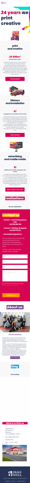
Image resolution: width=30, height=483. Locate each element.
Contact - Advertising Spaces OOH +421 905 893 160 (15, 222)
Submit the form (11, 295)
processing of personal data (11, 285)
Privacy (13, 481)
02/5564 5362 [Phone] (9, 439)
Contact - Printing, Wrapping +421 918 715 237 (15, 229)
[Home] (3, 2)
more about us (15, 357)
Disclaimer (7, 481)
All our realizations (15, 206)
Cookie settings (21, 481)
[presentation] (12, 289)
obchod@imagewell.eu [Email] (12, 437)
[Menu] (27, 3)
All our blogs (15, 374)
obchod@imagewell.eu (12, 234)
